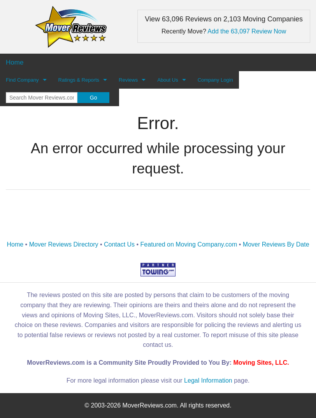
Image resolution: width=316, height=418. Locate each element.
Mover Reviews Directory (63, 244)
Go (93, 97)
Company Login (215, 80)
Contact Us (119, 244)
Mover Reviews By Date (276, 244)
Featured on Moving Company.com (188, 244)
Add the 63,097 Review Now (246, 31)
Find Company (22, 80)
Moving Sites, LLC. (261, 362)
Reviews (128, 80)
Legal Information (208, 380)
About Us (167, 80)
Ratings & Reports (79, 80)
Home (15, 244)
